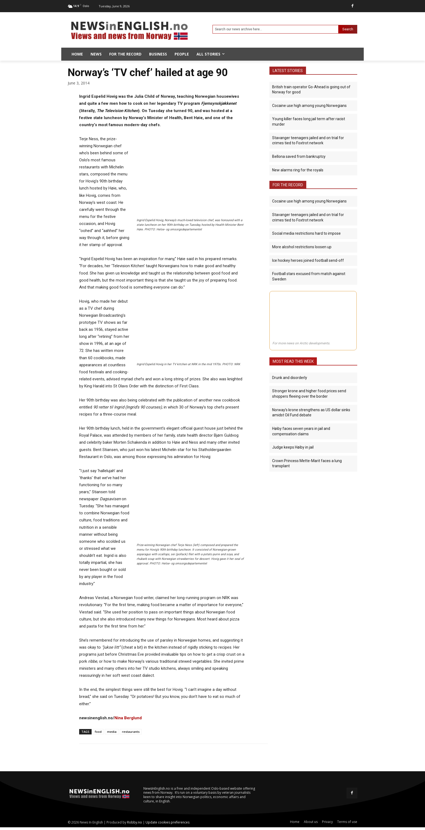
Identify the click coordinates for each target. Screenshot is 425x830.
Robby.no (134, 822)
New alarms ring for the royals (297, 170)
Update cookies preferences (167, 822)
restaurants (131, 732)
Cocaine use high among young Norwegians (309, 105)
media (112, 732)
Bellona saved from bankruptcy (299, 156)
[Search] (347, 29)
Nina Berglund (128, 717)
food (98, 732)
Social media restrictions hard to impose (306, 233)
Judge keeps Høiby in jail (293, 447)
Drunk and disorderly (289, 377)
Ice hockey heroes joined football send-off (308, 260)
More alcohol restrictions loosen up (301, 246)
